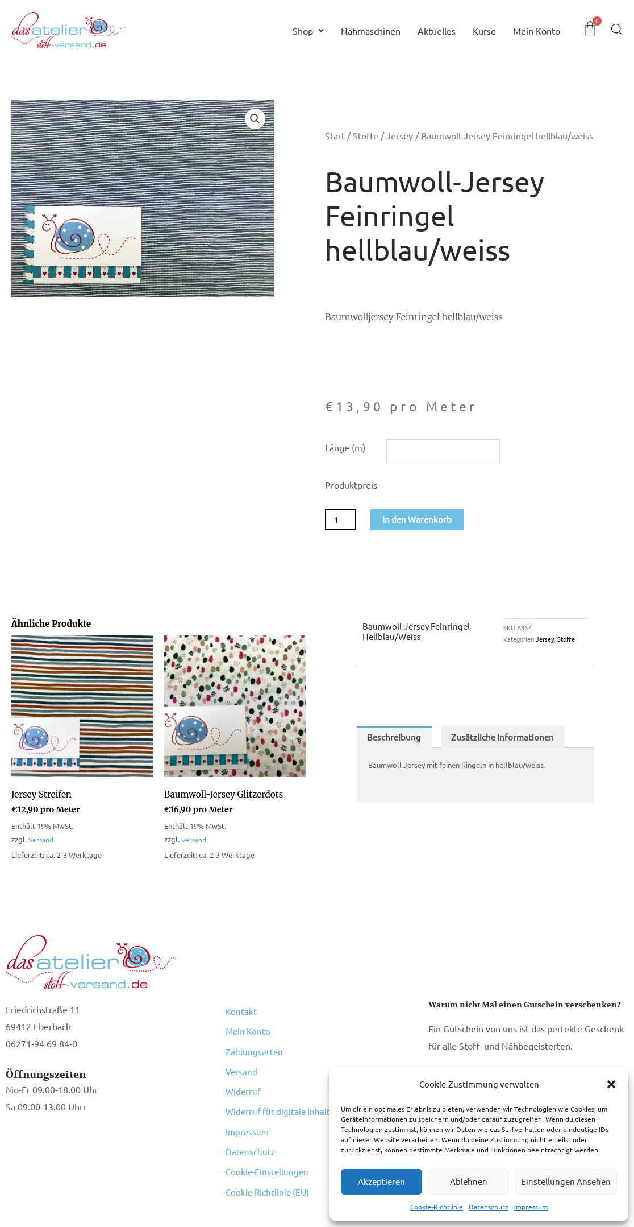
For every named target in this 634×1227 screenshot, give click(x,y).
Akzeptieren (381, 1181)
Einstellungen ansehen (566, 1181)
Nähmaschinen (371, 30)
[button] (611, 1084)
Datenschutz (488, 1206)
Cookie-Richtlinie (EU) (269, 1144)
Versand (42, 841)
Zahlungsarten (254, 1041)
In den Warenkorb (421, 521)
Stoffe (365, 135)
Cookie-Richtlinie (436, 1206)
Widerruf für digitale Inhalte (282, 1085)
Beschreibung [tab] (395, 740)
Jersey (399, 135)
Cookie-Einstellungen (268, 1129)
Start (335, 135)
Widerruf (244, 1070)
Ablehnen (468, 1181)
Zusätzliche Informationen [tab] (507, 740)
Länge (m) (345, 447)
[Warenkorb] (590, 28)
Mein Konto (536, 30)
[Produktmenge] (341, 521)
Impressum (531, 1206)
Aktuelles (437, 30)
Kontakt (241, 1011)
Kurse (484, 30)
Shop (308, 30)
